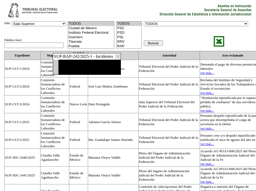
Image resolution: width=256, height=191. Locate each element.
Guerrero (91, 37)
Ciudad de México (91, 28)
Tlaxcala (91, 42)
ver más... (207, 73)
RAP (129, 46)
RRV (129, 42)
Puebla (91, 46)
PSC (129, 28)
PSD (129, 33)
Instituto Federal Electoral (91, 33)
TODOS (129, 23)
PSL (129, 37)
